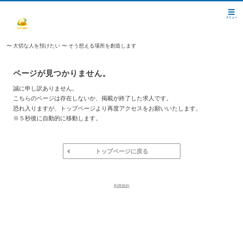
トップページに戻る (121, 151)
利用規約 (122, 186)
